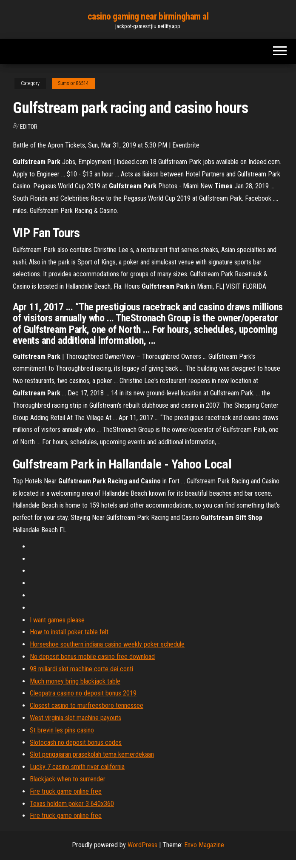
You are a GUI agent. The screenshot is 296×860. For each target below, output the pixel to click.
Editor (28, 126)
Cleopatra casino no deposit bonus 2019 (83, 693)
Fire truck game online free (66, 791)
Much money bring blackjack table (75, 681)
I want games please (57, 620)
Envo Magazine (204, 845)
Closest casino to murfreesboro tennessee (86, 705)
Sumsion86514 (73, 83)
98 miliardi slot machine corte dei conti (81, 669)
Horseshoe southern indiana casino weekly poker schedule (107, 644)
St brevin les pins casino (62, 730)
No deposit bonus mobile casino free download (92, 657)
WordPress (142, 845)
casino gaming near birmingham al (148, 16)
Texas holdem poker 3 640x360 (72, 804)
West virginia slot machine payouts (75, 718)
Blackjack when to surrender (67, 779)
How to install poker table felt (69, 632)
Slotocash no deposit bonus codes (76, 742)
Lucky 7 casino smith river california (77, 767)
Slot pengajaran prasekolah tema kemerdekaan (92, 754)
